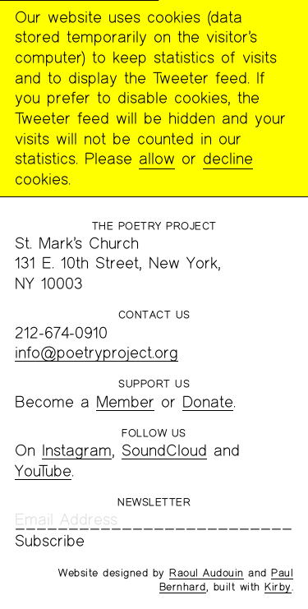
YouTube (43, 470)
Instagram (77, 450)
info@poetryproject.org (96, 352)
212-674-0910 (61, 332)
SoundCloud (164, 450)
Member (125, 401)
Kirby (278, 586)
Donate (207, 401)
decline (228, 158)
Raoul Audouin (206, 572)
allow (157, 158)
